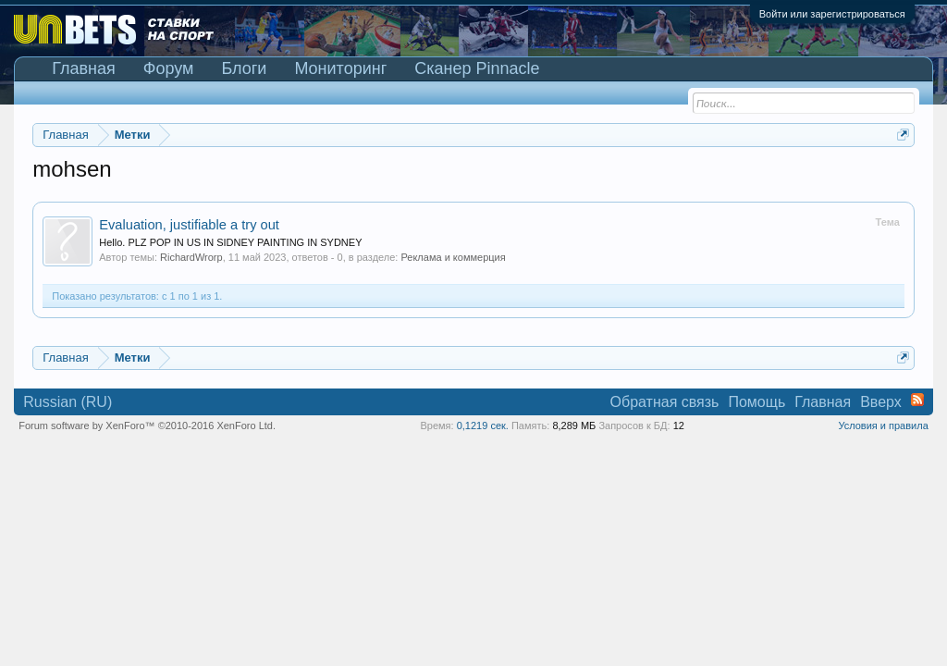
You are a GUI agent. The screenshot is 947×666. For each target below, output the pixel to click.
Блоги (243, 68)
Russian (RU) (67, 402)
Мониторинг (340, 68)
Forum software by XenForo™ (147, 425)
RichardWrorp (191, 257)
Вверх (881, 402)
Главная (84, 68)
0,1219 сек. (483, 425)
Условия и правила (883, 425)
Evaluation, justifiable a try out (189, 224)
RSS (917, 399)
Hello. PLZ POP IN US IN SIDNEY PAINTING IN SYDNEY (230, 242)
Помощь (756, 402)
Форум (168, 68)
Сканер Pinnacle (476, 68)
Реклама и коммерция (452, 257)
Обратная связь (664, 402)
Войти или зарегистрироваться (832, 13)
